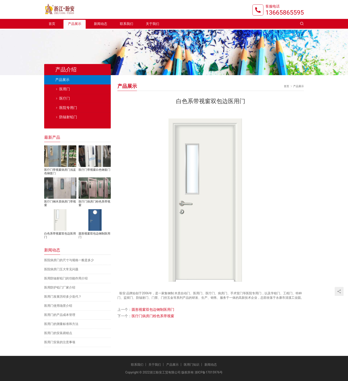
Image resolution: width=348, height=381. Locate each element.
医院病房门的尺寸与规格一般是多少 (69, 260)
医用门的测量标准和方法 (61, 324)
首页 (52, 25)
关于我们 (152, 25)
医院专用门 (68, 108)
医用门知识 (191, 364)
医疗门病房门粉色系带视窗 (153, 316)
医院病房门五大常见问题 (61, 269)
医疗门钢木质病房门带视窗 (60, 203)
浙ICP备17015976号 (209, 372)
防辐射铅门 (68, 117)
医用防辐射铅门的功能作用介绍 (66, 278)
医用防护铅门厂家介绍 (59, 287)
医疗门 (64, 98)
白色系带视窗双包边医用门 (60, 235)
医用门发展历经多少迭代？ (62, 296)
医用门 (64, 89)
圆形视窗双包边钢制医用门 (153, 309)
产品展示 (74, 25)
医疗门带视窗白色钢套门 (94, 169)
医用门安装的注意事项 (59, 342)
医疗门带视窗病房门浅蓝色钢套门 (60, 171)
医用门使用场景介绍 (58, 305)
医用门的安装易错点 (58, 333)
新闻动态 (100, 25)
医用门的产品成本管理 (59, 315)
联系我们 (126, 25)
